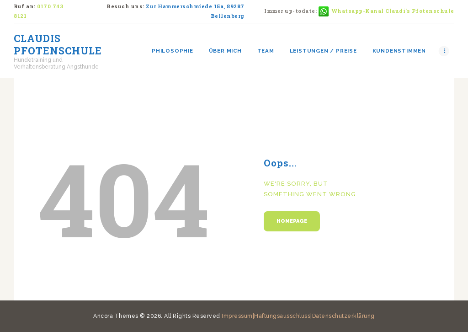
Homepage (292, 221)
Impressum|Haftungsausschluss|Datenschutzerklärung (298, 316)
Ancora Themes (116, 316)
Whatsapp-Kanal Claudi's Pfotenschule (393, 10)
